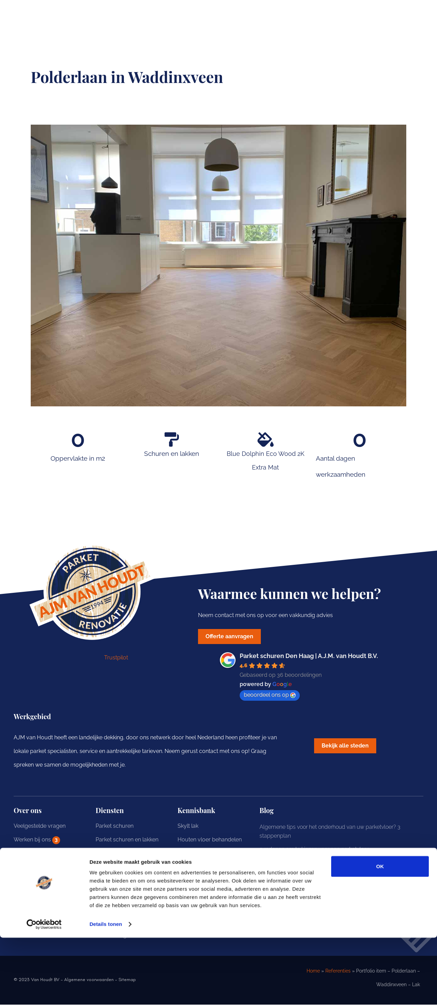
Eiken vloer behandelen (207, 854)
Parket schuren (114, 827)
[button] (348, 748)
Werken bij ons (37, 842)
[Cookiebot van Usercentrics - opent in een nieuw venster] (44, 993)
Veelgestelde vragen (40, 827)
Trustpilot (116, 659)
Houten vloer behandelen (210, 841)
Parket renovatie (116, 882)
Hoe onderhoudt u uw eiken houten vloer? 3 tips (317, 891)
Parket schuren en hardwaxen (133, 868)
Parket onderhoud (118, 909)
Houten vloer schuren (205, 895)
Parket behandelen (119, 895)
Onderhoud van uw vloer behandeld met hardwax (320, 864)
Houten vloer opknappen (209, 882)
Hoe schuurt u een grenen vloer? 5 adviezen (313, 904)
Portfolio (24, 854)
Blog (20, 868)
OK (380, 935)
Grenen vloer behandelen (209, 868)
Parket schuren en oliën (125, 854)
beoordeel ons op (270, 696)
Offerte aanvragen (36, 882)
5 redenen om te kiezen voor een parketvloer (314, 850)
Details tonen (105, 992)
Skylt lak (188, 827)
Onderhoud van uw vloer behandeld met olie (314, 877)
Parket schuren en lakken (127, 841)
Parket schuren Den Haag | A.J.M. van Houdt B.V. (309, 657)
